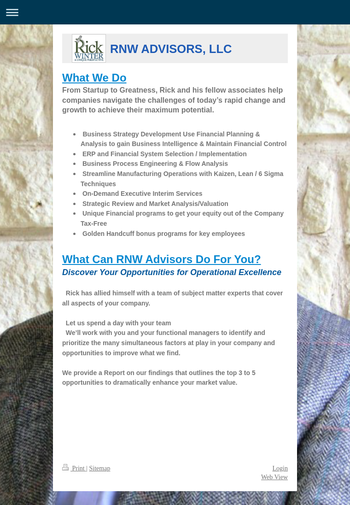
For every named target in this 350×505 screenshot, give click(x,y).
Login (280, 468)
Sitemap (100, 468)
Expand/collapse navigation (175, 12)
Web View (274, 477)
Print (74, 468)
